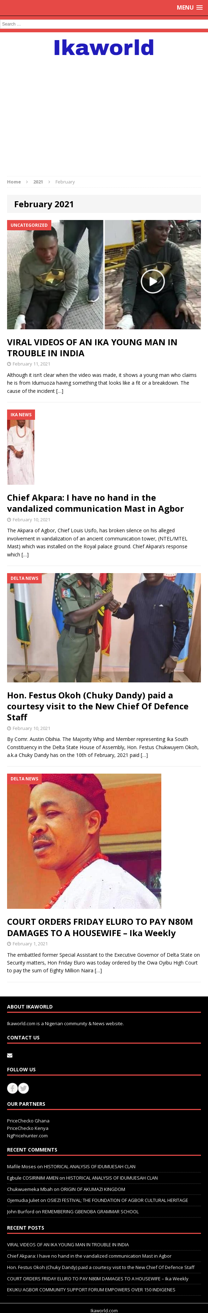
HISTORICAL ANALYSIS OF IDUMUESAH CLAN (89, 1166)
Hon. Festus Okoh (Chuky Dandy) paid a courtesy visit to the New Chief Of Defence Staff (98, 706)
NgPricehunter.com (27, 1135)
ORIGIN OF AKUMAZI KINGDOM (92, 1189)
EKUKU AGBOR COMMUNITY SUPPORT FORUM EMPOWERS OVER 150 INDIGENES (91, 1289)
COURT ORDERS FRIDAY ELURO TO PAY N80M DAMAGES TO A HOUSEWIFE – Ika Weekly (100, 927)
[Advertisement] (104, 112)
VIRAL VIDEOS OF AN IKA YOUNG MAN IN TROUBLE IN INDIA (92, 347)
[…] (59, 391)
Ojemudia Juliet (23, 1200)
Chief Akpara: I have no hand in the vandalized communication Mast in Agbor (95, 502)
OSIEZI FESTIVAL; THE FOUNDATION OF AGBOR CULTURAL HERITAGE (117, 1200)
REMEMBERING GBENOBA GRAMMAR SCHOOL (90, 1211)
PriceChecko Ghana (28, 1120)
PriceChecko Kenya (27, 1128)
